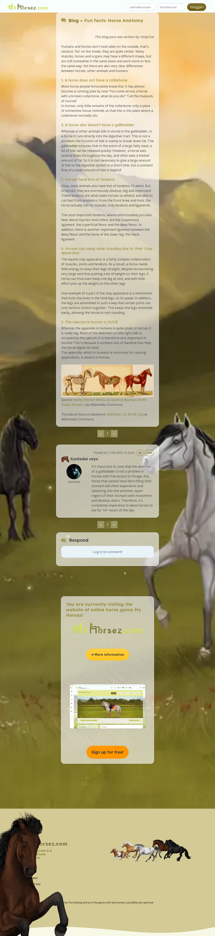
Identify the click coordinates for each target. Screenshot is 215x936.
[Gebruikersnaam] (141, 7)
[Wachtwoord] (171, 7)
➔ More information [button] (107, 655)
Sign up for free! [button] (107, 752)
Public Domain (72, 404)
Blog (73, 20)
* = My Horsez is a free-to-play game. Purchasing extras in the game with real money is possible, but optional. (89, 902)
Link (149, 453)
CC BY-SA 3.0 (132, 414)
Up (140, 453)
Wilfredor (114, 414)
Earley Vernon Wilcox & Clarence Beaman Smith (109, 400)
